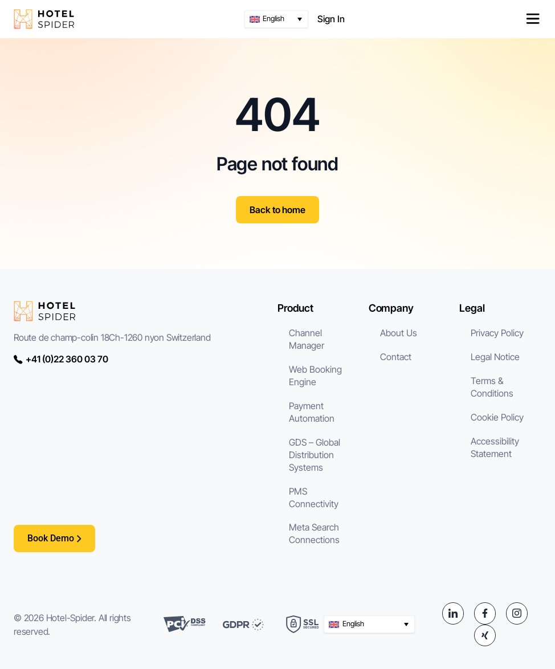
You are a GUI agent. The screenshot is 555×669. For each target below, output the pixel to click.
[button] (276, 19)
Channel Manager (306, 339)
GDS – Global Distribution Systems (314, 455)
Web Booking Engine (315, 375)
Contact (395, 356)
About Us (398, 332)
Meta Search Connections (314, 533)
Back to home (277, 209)
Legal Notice (495, 356)
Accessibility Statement (495, 447)
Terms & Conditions (492, 387)
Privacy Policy (497, 332)
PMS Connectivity (313, 497)
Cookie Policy (497, 417)
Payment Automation (311, 412)
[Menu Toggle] (532, 18)
